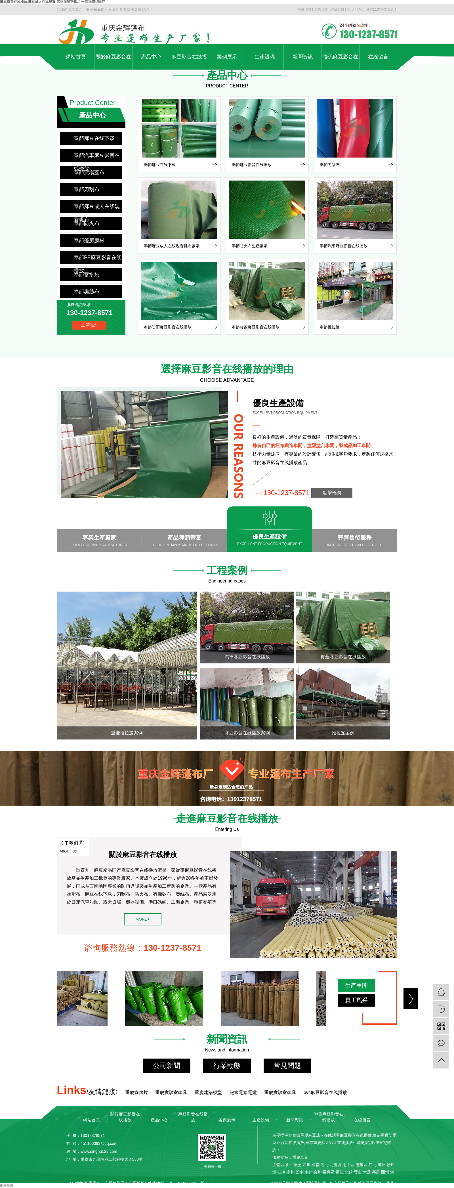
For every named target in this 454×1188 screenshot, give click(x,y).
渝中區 (348, 1164)
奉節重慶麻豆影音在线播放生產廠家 (337, 1142)
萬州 (382, 1164)
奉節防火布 (86, 223)
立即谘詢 (89, 325)
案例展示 (227, 57)
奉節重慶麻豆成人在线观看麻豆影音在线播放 (332, 1135)
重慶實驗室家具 (171, 1092)
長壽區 (329, 1172)
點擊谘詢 (332, 492)
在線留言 (378, 57)
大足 (367, 1172)
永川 (291, 1172)
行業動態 (227, 1065)
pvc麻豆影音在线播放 (325, 1092)
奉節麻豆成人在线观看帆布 (97, 208)
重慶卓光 (300, 1157)
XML (360, 9)
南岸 (309, 1172)
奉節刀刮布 (86, 189)
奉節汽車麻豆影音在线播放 (97, 157)
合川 (317, 1172)
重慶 (297, 1164)
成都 (316, 1164)
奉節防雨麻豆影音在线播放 (168, 327)
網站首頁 (76, 57)
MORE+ (142, 919)
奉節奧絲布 (86, 291)
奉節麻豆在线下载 (94, 138)
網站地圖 (337, 9)
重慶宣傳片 (136, 1092)
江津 (281, 1172)
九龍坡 (335, 1164)
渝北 (325, 1164)
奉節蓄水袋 (86, 274)
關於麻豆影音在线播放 (113, 62)
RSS (350, 9)
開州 (385, 1172)
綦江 (340, 1172)
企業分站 (321, 9)
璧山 (358, 1172)
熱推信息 (304, 9)
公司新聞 (166, 1065)
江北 (373, 1164)
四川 (306, 1164)
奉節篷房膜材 (89, 240)
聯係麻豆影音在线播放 (340, 62)
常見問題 (287, 1065)
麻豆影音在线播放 (189, 62)
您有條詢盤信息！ (381, 9)
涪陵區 (361, 1164)
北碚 (349, 1172)
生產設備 (265, 57)
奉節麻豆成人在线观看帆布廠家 (171, 246)
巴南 (300, 1172)
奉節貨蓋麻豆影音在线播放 (255, 327)
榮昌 (376, 1172)
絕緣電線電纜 (243, 1092)
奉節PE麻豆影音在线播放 (97, 259)
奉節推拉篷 (330, 327)
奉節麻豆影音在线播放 (252, 164)
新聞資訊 (303, 57)
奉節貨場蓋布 (89, 172)
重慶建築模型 (208, 1092)
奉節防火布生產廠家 (250, 246)
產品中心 (151, 57)
